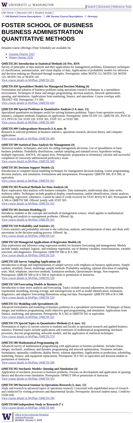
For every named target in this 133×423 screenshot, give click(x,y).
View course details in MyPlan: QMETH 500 (28, 161)
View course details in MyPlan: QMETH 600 (28, 407)
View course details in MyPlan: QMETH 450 (28, 102)
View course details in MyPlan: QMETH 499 (28, 138)
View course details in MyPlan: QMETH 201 (28, 80)
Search (91, 6)
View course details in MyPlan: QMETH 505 (28, 219)
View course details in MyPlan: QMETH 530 (28, 297)
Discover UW (24, 12)
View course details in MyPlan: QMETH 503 (28, 203)
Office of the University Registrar (32, 414)
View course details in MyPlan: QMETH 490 (28, 122)
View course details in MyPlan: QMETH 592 (28, 378)
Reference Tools (122, 6)
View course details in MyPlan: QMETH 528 (28, 278)
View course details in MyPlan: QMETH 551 (28, 317)
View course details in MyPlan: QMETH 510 (28, 235)
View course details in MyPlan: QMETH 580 (28, 362)
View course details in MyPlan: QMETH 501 (28, 180)
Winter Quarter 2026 (21, 57)
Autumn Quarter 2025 (22, 54)
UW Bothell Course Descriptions (21, 16)
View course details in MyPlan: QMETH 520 (28, 255)
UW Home (7, 12)
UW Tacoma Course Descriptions (62, 16)
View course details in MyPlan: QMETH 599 (28, 398)
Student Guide (43, 12)
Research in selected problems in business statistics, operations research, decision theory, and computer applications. (61, 132)
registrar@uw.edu (24, 417)
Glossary (91, 16)
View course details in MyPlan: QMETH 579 (28, 336)
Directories (104, 6)
